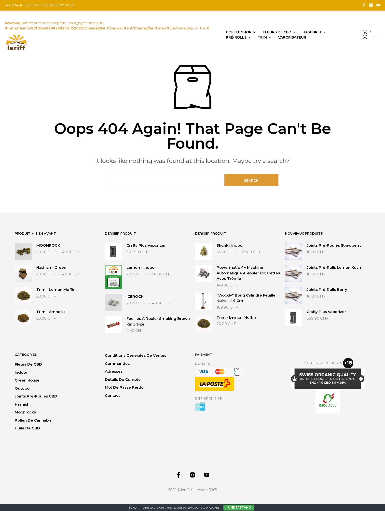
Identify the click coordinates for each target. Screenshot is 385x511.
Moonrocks (25, 412)
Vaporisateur (292, 37)
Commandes (117, 363)
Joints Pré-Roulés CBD (36, 396)
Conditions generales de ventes (135, 355)
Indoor (21, 372)
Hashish (22, 404)
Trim (262, 37)
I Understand (238, 507)
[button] (367, 31)
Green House (27, 380)
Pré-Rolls (236, 37)
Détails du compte (123, 379)
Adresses (114, 371)
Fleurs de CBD (277, 32)
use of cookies (210, 507)
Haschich (311, 32)
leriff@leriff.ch (16, 5)
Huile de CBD (27, 428)
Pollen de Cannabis (33, 420)
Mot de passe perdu (124, 387)
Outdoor (23, 388)
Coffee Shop (238, 32)
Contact (112, 395)
